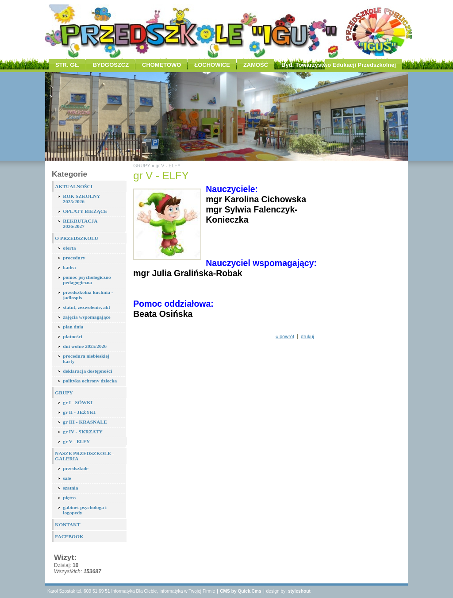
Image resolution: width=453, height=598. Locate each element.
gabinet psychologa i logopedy (85, 510)
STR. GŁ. (67, 65)
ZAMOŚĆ (255, 65)
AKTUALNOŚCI (73, 186)
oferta (69, 248)
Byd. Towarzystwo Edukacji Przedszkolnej (338, 65)
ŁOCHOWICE (212, 65)
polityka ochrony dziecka (90, 380)
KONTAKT (67, 524)
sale (67, 478)
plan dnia (73, 326)
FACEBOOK (69, 536)
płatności (72, 336)
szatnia (70, 487)
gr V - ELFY (76, 441)
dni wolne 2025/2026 (85, 346)
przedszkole (75, 468)
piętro (69, 497)
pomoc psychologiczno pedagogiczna (87, 279)
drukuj (307, 336)
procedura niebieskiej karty (86, 358)
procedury (74, 257)
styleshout (299, 591)
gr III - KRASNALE (85, 421)
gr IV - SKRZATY (83, 431)
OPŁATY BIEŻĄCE (85, 211)
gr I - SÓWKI (77, 402)
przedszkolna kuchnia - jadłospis (88, 294)
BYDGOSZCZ (111, 65)
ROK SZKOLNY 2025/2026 (81, 198)
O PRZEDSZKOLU (76, 238)
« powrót (285, 336)
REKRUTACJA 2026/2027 (80, 223)
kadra (69, 267)
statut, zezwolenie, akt (86, 307)
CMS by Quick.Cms (240, 591)
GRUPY (64, 392)
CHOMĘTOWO (161, 65)
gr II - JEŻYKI (79, 412)
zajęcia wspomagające (86, 317)
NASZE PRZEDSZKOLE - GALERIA (84, 456)
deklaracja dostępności (87, 371)
